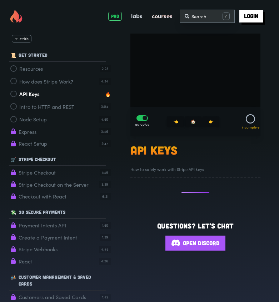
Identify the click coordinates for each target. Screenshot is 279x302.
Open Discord (195, 243)
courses (162, 16)
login (251, 15)
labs (137, 16)
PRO (115, 16)
